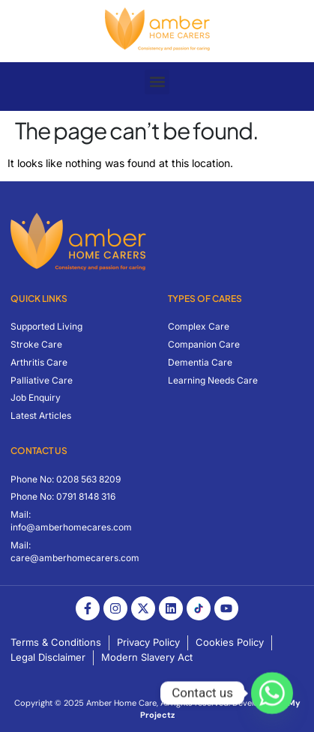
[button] (157, 82)
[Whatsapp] (272, 693)
